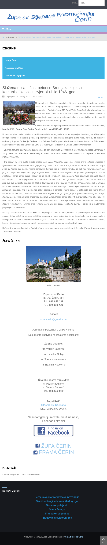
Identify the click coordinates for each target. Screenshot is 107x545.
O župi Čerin (11, 60)
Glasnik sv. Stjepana (15, 75)
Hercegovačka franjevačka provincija (56, 497)
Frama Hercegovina (57, 513)
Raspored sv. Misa (14, 68)
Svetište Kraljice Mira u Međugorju (57, 501)
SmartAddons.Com (74, 537)
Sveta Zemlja (57, 509)
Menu (7, 29)
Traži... (75, 3)
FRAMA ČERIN (53, 452)
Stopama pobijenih (56, 505)
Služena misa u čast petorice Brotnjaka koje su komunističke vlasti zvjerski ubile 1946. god (42, 90)
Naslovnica (9, 37)
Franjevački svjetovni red (57, 517)
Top (103, 540)
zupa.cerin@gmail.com (53, 319)
